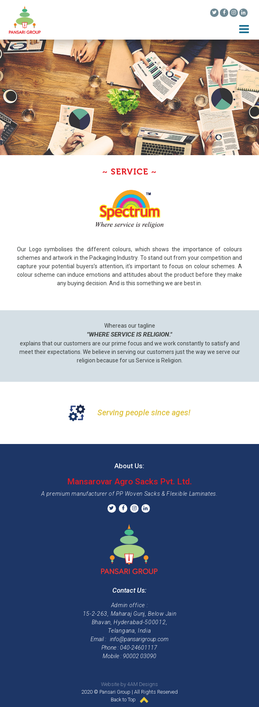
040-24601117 (138, 647)
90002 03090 (139, 656)
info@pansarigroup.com (139, 639)
